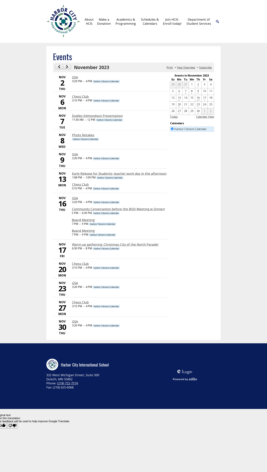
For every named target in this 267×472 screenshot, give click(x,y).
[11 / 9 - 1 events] (198, 91)
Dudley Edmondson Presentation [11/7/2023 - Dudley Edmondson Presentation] (97, 116)
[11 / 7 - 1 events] (186, 91)
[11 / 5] (173, 91)
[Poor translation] (12, 426)
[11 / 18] (211, 98)
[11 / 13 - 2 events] (179, 98)
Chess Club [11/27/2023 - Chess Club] (80, 302)
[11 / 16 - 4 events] (198, 98)
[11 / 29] (192, 111)
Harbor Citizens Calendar (190, 129)
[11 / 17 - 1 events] (204, 98)
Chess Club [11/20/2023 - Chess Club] (80, 263)
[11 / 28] (186, 111)
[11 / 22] (192, 105)
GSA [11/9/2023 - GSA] (75, 154)
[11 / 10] (204, 91)
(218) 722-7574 (67, 383)
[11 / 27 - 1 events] (179, 111)
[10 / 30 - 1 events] (179, 85)
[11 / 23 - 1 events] (198, 105)
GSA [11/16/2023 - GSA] (75, 198)
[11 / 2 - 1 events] (198, 85)
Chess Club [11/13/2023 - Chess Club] (80, 184)
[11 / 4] (211, 85)
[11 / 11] (211, 91)
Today (174, 117)
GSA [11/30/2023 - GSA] (75, 321)
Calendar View (205, 117)
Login (184, 372)
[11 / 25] (211, 105)
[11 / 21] (186, 105)
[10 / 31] (186, 85)
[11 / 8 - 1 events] (192, 91)
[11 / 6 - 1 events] (179, 91)
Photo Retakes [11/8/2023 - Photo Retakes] (83, 135)
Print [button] (170, 67)
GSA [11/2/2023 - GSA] (75, 77)
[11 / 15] (192, 98)
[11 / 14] (186, 98)
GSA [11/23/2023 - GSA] (75, 283)
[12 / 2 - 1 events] (211, 111)
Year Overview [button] (186, 67)
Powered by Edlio (185, 379)
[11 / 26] (173, 111)
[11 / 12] (173, 98)
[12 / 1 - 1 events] (204, 111)
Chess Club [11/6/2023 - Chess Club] (80, 96)
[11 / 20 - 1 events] (179, 105)
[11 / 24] (204, 105)
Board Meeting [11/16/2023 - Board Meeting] (83, 220)
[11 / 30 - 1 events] (198, 111)
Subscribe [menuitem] (205, 67)
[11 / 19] (173, 105)
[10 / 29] (173, 85)
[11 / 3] (204, 85)
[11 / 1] (192, 85)
